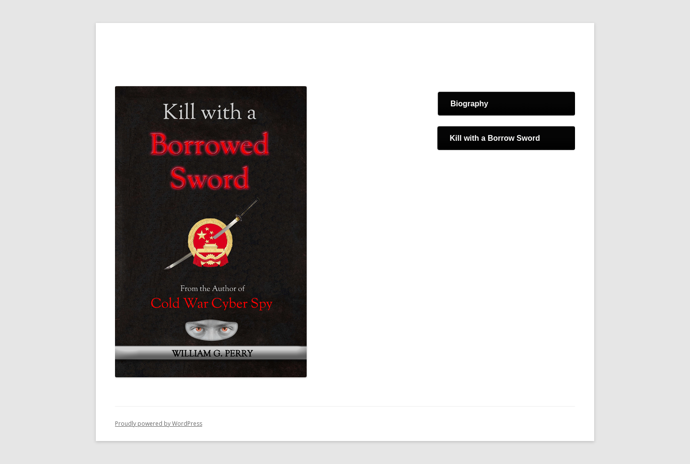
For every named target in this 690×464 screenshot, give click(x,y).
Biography (469, 104)
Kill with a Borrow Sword (495, 138)
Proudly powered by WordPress (158, 423)
